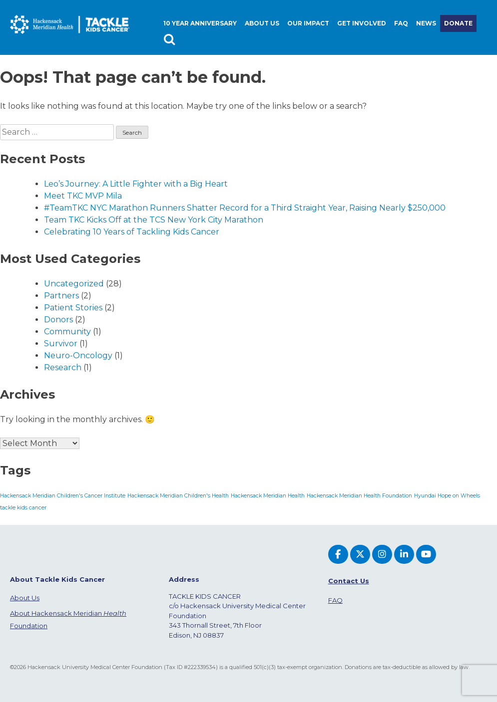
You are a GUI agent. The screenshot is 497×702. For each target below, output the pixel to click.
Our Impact (308, 23)
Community (67, 331)
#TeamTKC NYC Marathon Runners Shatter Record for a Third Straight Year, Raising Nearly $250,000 (245, 208)
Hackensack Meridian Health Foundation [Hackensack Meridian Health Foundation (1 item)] (359, 495)
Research (62, 367)
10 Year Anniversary (200, 23)
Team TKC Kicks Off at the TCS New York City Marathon (153, 220)
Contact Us (348, 581)
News (426, 23)
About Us (24, 598)
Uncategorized (74, 283)
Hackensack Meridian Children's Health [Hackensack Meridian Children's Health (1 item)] (178, 495)
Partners (61, 295)
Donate (458, 23)
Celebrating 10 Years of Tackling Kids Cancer (131, 231)
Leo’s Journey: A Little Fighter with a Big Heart (136, 184)
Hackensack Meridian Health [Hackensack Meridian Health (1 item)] (268, 495)
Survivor (60, 343)
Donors (58, 319)
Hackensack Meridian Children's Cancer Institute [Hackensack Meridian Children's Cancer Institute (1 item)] (62, 495)
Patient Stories (73, 307)
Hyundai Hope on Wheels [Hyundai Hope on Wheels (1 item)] (447, 495)
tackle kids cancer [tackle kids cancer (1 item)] (23, 507)
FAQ (401, 23)
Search (171, 40)
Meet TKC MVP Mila (83, 196)
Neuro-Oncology (78, 355)
